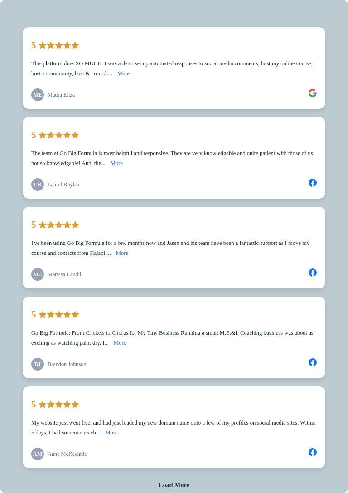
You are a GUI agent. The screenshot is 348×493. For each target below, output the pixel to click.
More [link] (123, 73)
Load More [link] (174, 485)
